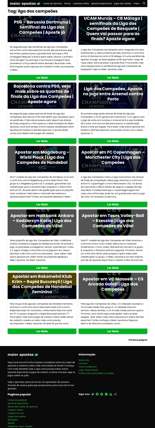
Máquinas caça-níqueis (20, 426)
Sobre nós (84, 360)
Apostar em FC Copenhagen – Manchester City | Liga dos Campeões (113, 157)
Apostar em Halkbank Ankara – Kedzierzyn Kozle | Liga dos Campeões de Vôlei (42, 221)
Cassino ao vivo (16, 413)
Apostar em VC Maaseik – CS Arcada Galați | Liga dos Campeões (113, 284)
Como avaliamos (88, 366)
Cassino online (15, 409)
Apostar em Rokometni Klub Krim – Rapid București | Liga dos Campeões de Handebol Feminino (42, 284)
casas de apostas (52, 3)
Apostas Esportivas (18, 403)
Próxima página (138, 339)
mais (136, 3)
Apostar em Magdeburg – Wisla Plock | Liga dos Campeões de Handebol (42, 157)
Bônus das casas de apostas (23, 406)
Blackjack (13, 419)
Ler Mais (42, 78)
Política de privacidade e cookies (96, 373)
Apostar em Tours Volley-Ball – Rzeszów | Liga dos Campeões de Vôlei (113, 221)
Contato (83, 363)
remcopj (52, 36)
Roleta (11, 423)
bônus (67, 3)
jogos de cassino (122, 3)
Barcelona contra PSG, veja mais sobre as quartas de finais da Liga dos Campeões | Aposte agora (42, 94)
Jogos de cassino (17, 416)
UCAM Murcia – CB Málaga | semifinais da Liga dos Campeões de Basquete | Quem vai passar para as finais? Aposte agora (113, 28)
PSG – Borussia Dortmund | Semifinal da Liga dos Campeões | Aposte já (42, 27)
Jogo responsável (88, 370)
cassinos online (81, 3)
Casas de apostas (17, 400)
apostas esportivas (101, 3)
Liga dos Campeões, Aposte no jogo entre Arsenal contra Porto (113, 94)
